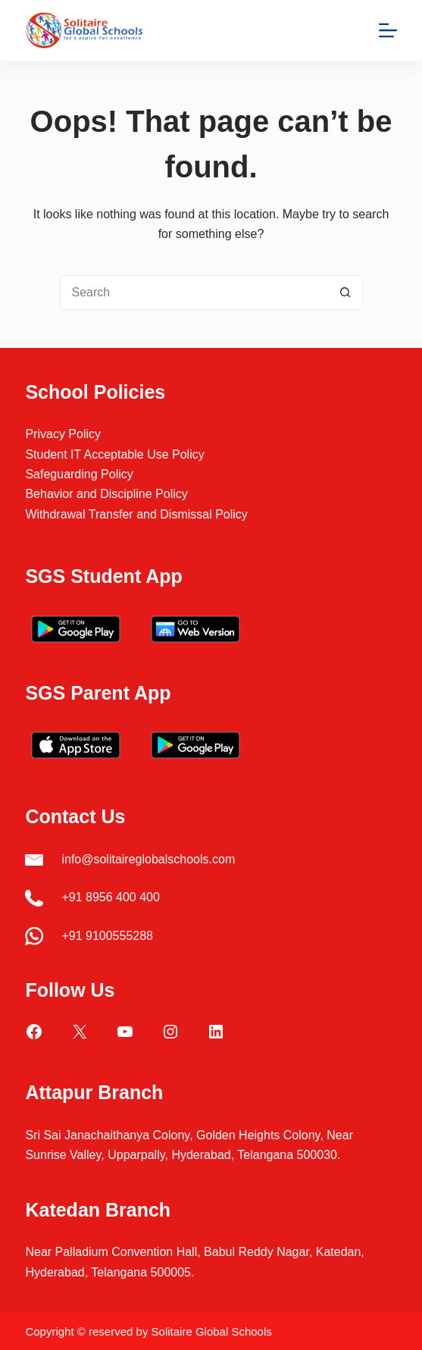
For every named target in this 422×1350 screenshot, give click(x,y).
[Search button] (345, 292)
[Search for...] (194, 292)
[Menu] (388, 30)
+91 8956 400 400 (110, 897)
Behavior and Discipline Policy (106, 493)
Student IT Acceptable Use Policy (114, 454)
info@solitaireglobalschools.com (148, 859)
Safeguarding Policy (79, 474)
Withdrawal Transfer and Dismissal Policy (136, 514)
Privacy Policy (63, 434)
